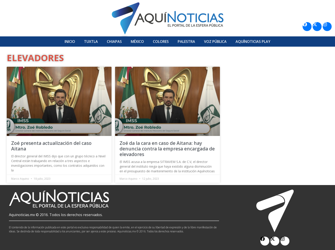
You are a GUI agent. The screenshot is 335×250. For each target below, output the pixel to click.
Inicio (70, 41)
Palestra (186, 41)
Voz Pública (215, 41)
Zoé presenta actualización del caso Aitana (51, 146)
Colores (161, 41)
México (137, 41)
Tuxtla (91, 41)
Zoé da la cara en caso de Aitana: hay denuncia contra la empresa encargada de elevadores (167, 148)
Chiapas (114, 41)
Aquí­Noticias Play (253, 41)
